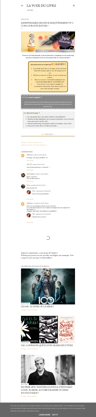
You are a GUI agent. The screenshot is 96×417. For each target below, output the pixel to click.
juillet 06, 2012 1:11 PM (38, 164)
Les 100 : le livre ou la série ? (37, 306)
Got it (55, 415)
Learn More (44, 415)
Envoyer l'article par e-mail (34, 142)
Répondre (30, 160)
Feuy (28, 185)
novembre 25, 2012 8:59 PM (43, 191)
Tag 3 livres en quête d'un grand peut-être (47, 345)
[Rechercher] (74, 5)
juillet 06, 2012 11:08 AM (40, 155)
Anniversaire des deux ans (40, 145)
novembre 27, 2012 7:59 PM (41, 203)
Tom (33, 191)
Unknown (30, 155)
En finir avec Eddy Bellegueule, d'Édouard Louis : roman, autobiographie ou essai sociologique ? (46, 390)
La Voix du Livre (41, 5)
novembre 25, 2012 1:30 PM (38, 185)
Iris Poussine (31, 174)
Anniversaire (29, 145)
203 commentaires (32, 348)
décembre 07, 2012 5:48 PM (43, 214)
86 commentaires (32, 396)
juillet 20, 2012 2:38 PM (42, 174)
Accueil (30, 10)
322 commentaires (32, 310)
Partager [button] (23, 142)
